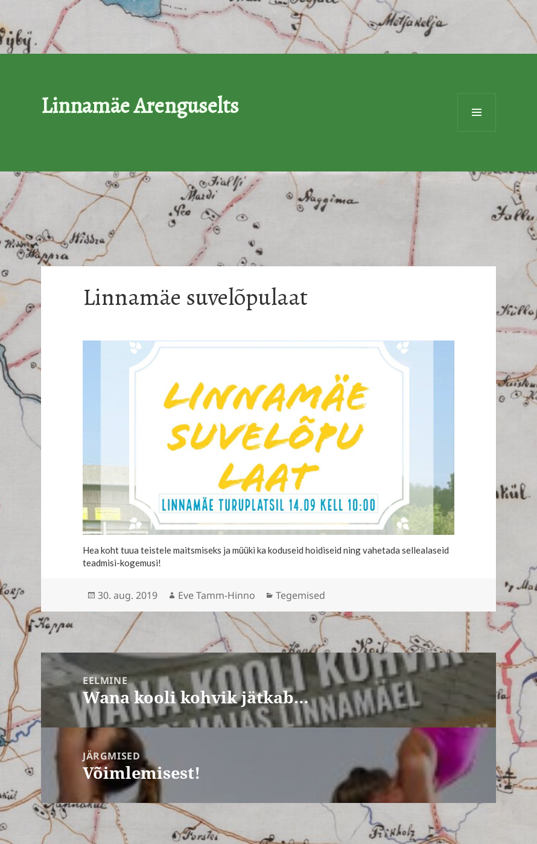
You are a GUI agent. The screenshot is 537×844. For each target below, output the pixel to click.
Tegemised (300, 595)
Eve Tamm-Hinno (216, 595)
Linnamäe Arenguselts (140, 105)
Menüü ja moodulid (476, 112)
